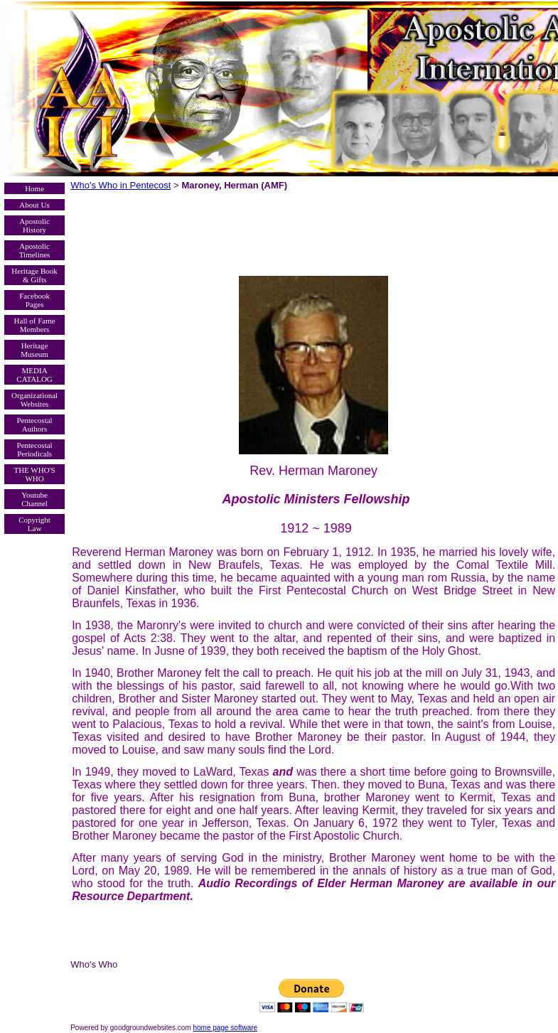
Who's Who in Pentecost (120, 185)
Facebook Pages (34, 300)
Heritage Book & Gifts (34, 275)
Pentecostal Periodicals (35, 449)
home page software (225, 1028)
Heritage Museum (34, 349)
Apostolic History (34, 225)
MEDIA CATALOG (34, 374)
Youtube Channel (34, 499)
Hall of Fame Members (34, 324)
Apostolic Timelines (34, 250)
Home (34, 188)
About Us (34, 204)
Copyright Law (34, 523)
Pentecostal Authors (35, 424)
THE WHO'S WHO (34, 474)
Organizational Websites (34, 399)
